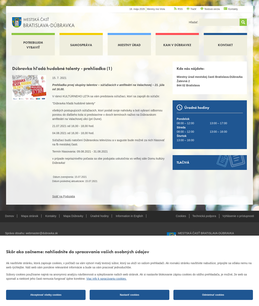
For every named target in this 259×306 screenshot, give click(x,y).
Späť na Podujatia (63, 196)
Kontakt (225, 45)
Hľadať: (194, 22)
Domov (9, 216)
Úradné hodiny (99, 216)
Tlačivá (183, 162)
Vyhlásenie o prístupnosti (238, 216)
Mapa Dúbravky (73, 216)
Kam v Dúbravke (177, 45)
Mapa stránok (29, 216)
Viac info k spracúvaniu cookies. (106, 278)
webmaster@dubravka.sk (42, 233)
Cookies (181, 216)
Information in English (129, 216)
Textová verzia (212, 9)
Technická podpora (204, 216)
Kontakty (233, 9)
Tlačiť (193, 9)
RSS (180, 9)
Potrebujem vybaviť (33, 45)
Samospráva (81, 45)
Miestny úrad (129, 45)
